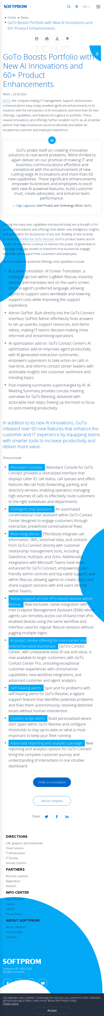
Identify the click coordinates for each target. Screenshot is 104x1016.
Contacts (11, 937)
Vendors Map (14, 932)
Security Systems (16, 863)
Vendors (11, 886)
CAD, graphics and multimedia (24, 843)
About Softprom (23, 920)
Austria (77, 6)
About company (52, 801)
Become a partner (17, 876)
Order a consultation (52, 782)
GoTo (7, 101)
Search (69, 6)
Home (12, 17)
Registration (13, 881)
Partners (15, 869)
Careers (10, 904)
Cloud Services (15, 848)
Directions (17, 837)
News (25, 17)
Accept (52, 1010)
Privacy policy (11, 1003)
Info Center (17, 892)
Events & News (15, 899)
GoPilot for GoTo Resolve (36, 239)
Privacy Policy (14, 914)
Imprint (10, 909)
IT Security (12, 858)
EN (85, 6)
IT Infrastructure (15, 853)
